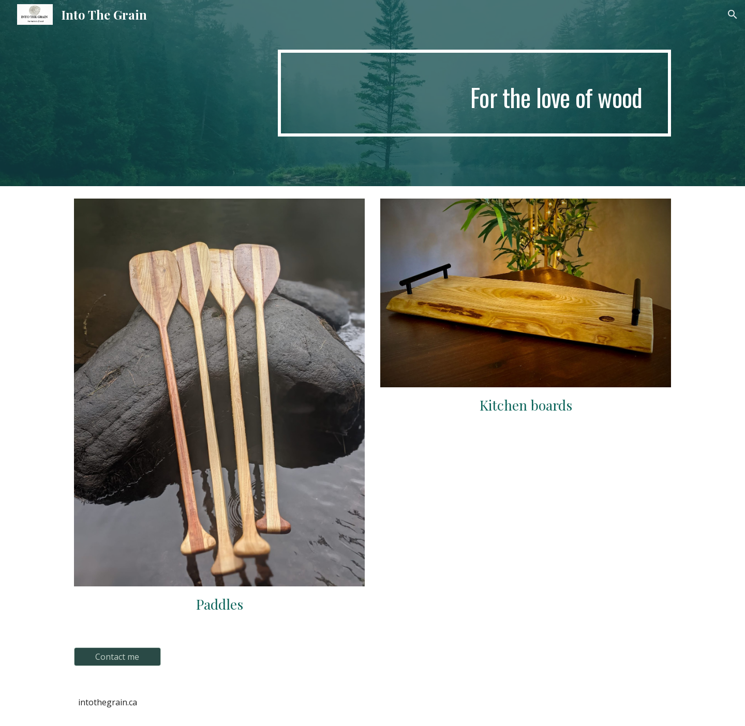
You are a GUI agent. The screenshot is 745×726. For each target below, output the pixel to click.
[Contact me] (117, 657)
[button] (732, 14)
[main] (474, 93)
